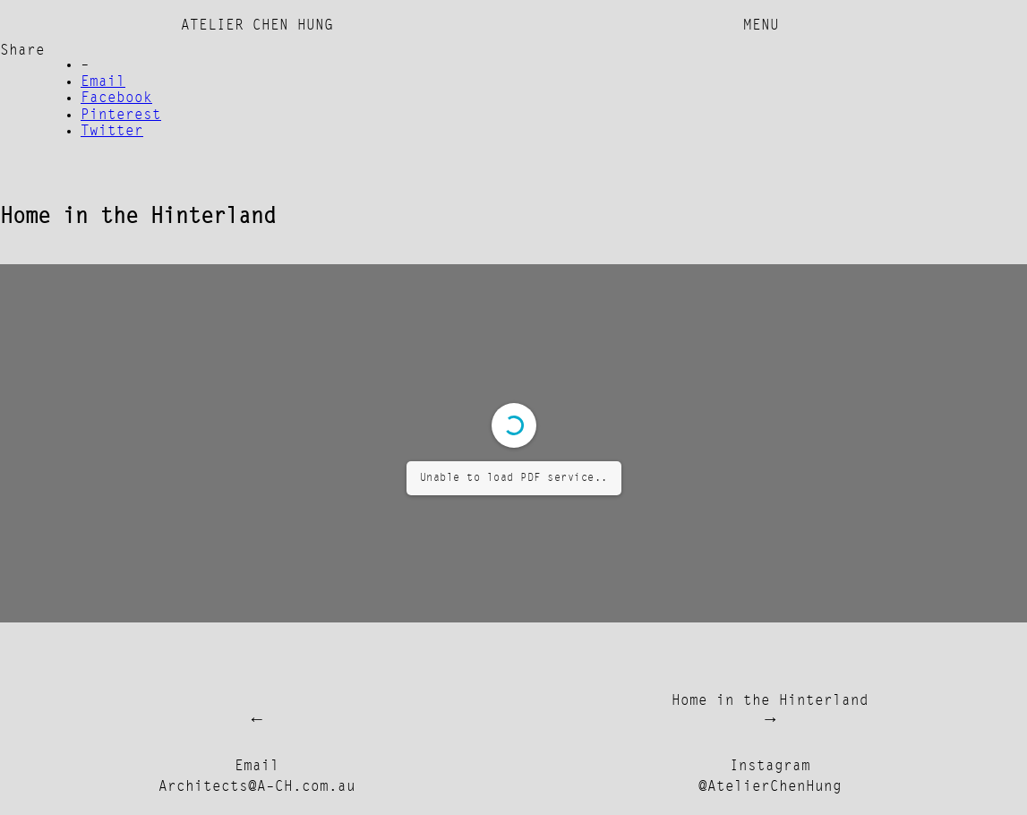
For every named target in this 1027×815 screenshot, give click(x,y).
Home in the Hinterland (770, 701)
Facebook (116, 98)
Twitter (112, 131)
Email (103, 82)
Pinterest (121, 115)
